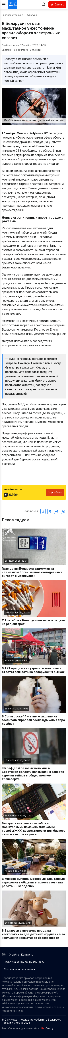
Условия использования (19, 969)
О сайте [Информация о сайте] (14, 954)
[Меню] (3, 4)
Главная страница (12, 14)
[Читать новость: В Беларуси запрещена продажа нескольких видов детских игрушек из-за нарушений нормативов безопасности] (34, 915)
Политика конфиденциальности (24, 961)
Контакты (27, 954)
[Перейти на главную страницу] (12, 4)
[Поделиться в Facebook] (43, 511)
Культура (32, 14)
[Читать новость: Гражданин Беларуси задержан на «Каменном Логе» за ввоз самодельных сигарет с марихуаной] (34, 553)
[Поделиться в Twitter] (49, 511)
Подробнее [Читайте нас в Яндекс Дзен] (55, 492)
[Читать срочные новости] (57, 4)
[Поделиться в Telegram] (56, 511)
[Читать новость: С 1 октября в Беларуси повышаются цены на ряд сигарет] (34, 603)
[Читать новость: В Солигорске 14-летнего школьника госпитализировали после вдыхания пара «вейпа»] (34, 700)
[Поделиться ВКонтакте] (63, 511)
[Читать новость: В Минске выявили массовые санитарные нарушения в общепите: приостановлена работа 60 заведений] (34, 863)
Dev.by (47, 1028)
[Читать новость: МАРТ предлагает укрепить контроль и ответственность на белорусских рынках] (34, 651)
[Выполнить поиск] (43, 4)
